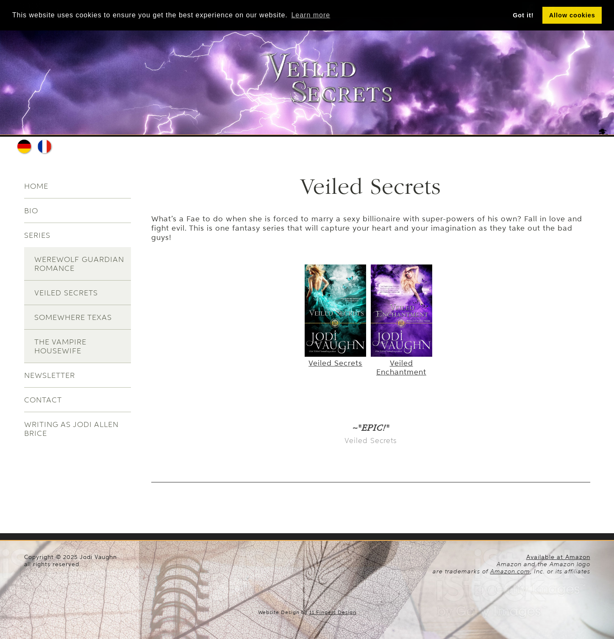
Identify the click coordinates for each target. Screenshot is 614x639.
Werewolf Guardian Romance (79, 264)
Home (36, 186)
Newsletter (49, 375)
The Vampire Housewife (60, 346)
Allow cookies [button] (572, 15)
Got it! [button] (523, 15)
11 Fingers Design (332, 612)
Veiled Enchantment (401, 363)
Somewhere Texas (73, 317)
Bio (31, 210)
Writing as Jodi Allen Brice (71, 429)
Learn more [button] (310, 15)
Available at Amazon (558, 557)
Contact (43, 399)
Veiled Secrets (66, 292)
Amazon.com (510, 571)
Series (37, 235)
